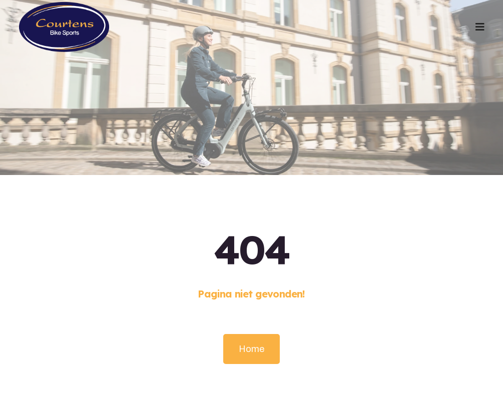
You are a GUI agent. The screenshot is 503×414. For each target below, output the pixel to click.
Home (251, 349)
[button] (479, 27)
